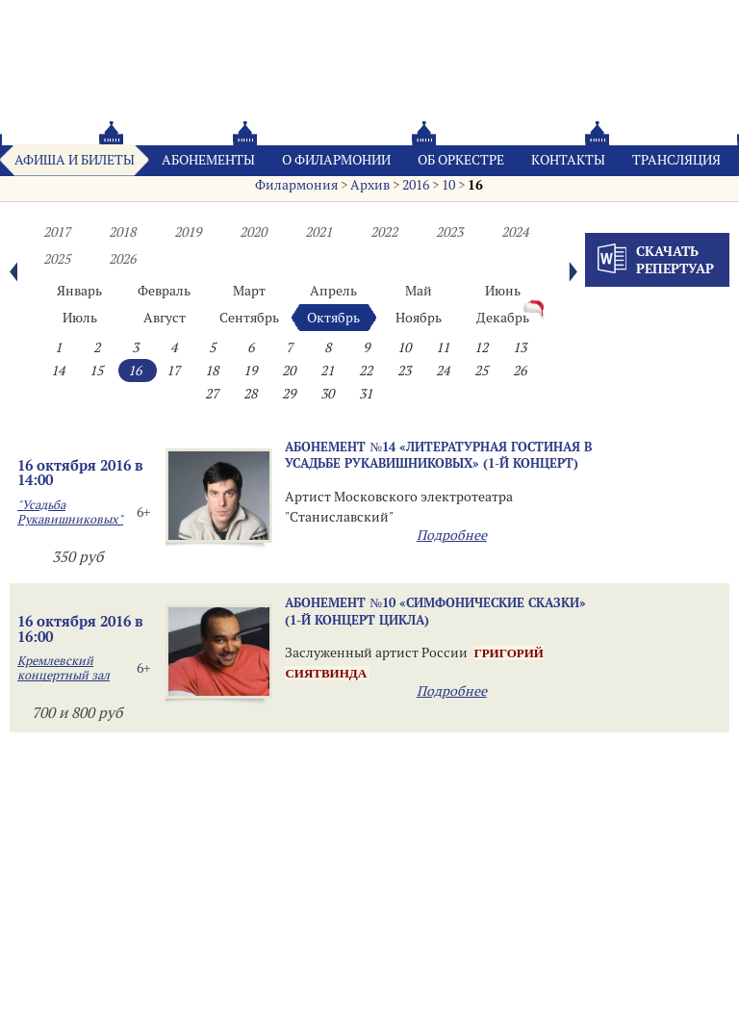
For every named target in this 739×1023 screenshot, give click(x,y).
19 (250, 370)
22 (365, 370)
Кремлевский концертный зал (63, 667)
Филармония (296, 184)
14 (57, 370)
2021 (318, 232)
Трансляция (676, 159)
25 (481, 370)
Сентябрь (249, 317)
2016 (415, 184)
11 (442, 347)
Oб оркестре (461, 159)
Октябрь (333, 317)
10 (448, 184)
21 (327, 370)
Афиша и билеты (74, 159)
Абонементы (208, 159)
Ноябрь (418, 317)
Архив (370, 184)
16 (475, 184)
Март (249, 290)
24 (442, 370)
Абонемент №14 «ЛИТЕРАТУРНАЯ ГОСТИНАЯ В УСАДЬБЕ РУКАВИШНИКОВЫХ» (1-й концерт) (438, 455)
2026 (122, 259)
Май (418, 290)
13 (519, 347)
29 (288, 393)
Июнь (503, 290)
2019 (187, 232)
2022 (383, 232)
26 (519, 370)
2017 (56, 232)
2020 (253, 232)
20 (288, 370)
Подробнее (452, 535)
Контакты (568, 159)
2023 (449, 232)
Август (164, 317)
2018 (122, 232)
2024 (514, 232)
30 (327, 393)
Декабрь (502, 317)
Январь (79, 290)
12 (481, 347)
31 (365, 393)
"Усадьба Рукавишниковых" (70, 512)
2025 (56, 259)
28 (250, 393)
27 (211, 393)
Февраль (164, 290)
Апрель (333, 290)
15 (96, 370)
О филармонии (336, 159)
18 (211, 370)
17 (173, 370)
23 (404, 370)
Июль (80, 317)
